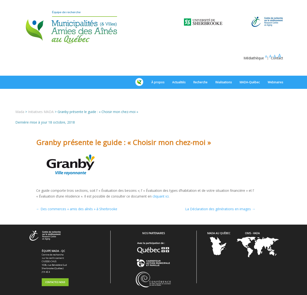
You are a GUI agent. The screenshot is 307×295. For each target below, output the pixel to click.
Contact (277, 45)
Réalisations (223, 69)
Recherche (200, 69)
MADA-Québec (250, 69)
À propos (157, 69)
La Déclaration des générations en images (220, 196)
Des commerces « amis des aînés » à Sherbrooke (76, 196)
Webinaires (275, 69)
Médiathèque (253, 45)
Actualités (178, 69)
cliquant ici (161, 183)
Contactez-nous (55, 269)
